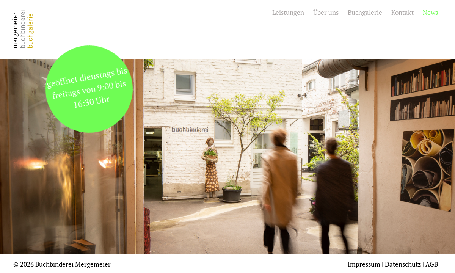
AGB (431, 264)
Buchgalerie (365, 12)
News (430, 12)
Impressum (364, 264)
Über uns (326, 12)
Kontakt (402, 12)
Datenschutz (403, 264)
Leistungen (288, 12)
